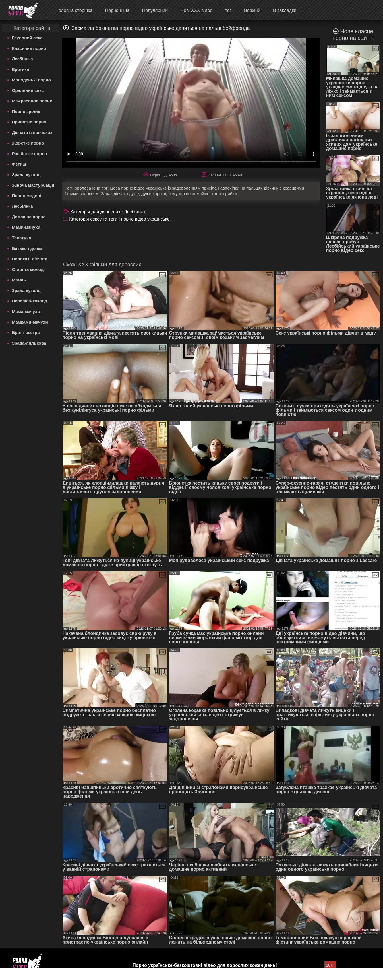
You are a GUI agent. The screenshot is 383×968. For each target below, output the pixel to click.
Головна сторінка (74, 10)
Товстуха (21, 237)
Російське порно (29, 153)
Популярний (155, 10)
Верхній (252, 10)
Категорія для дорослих (95, 211)
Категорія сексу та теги (94, 219)
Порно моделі (26, 195)
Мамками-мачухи (30, 322)
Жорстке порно (28, 143)
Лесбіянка (22, 58)
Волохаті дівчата (29, 258)
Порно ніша (117, 10)
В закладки (284, 10)
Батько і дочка (27, 248)
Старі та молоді (28, 269)
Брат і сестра (26, 332)
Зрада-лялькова (29, 343)
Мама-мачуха (26, 311)
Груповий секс (27, 37)
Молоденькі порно (31, 79)
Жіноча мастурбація (33, 185)
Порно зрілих (26, 111)
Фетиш (19, 164)
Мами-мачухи (26, 227)
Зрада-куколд (26, 174)
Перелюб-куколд (29, 300)
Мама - (19, 279)
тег (228, 10)
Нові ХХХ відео (197, 10)
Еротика (20, 69)
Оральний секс (28, 90)
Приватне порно (29, 122)
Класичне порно (29, 48)
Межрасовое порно (32, 100)
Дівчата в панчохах (32, 132)
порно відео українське (145, 219)
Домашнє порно (29, 216)
